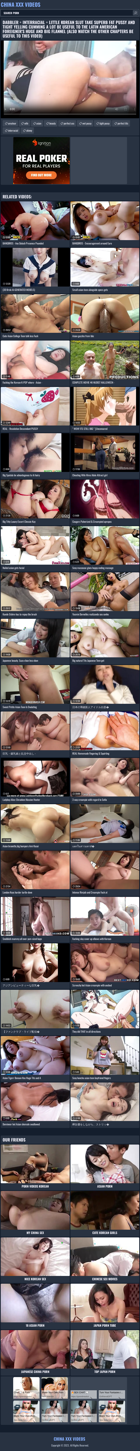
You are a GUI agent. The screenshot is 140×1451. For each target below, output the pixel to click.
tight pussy (104, 123)
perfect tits (123, 123)
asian (38, 123)
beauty (52, 123)
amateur (12, 123)
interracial (13, 130)
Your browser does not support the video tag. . (70, 79)
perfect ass (69, 123)
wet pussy (86, 123)
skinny (29, 130)
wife (26, 123)
